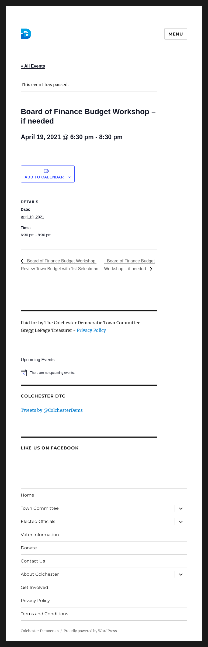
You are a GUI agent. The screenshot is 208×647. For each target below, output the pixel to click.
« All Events (33, 66)
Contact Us (33, 561)
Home (27, 495)
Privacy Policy (91, 330)
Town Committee (40, 508)
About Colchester (40, 574)
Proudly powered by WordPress (90, 631)
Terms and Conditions (44, 613)
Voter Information (40, 534)
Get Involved (34, 587)
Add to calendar (44, 177)
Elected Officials (38, 521)
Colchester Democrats (40, 631)
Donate (29, 547)
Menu (175, 34)
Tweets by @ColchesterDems (52, 410)
